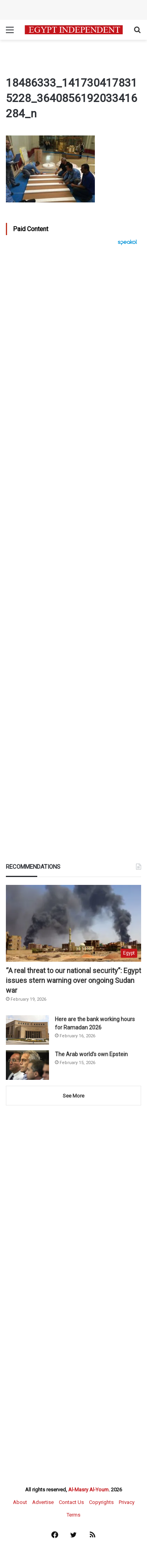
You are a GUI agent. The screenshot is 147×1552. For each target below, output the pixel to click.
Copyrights (101, 1502)
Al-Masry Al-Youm (88, 1490)
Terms (73, 1515)
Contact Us (71, 1502)
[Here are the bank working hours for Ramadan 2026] (27, 1030)
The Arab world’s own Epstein (91, 1054)
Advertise (43, 1502)
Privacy (126, 1502)
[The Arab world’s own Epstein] (27, 1065)
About (20, 1502)
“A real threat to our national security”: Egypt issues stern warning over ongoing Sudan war (73, 980)
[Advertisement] (73, 491)
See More (73, 1096)
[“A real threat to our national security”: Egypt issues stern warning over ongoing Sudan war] (73, 923)
